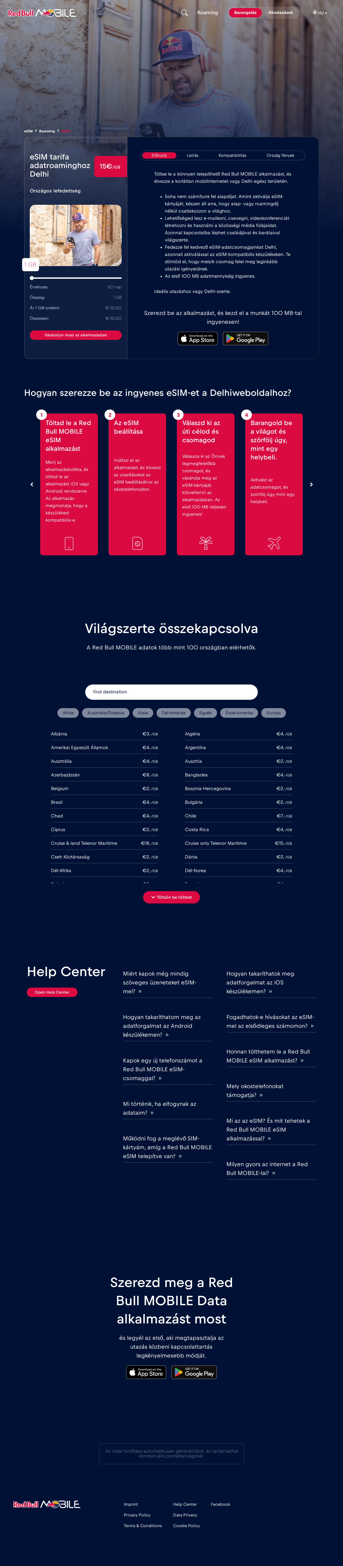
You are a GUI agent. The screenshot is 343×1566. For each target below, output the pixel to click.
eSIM (28, 131)
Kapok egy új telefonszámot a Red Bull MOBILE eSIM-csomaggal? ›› (162, 1069)
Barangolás (245, 12)
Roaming (47, 131)
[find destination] (171, 692)
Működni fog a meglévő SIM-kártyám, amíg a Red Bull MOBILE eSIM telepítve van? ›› (167, 1147)
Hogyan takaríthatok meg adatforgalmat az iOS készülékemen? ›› (260, 982)
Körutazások (281, 12)
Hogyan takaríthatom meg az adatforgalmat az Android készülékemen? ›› (162, 1026)
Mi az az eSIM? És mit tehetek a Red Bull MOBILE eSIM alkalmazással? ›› (268, 1129)
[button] (171, 897)
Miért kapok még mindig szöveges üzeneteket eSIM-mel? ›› (159, 982)
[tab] (159, 155)
